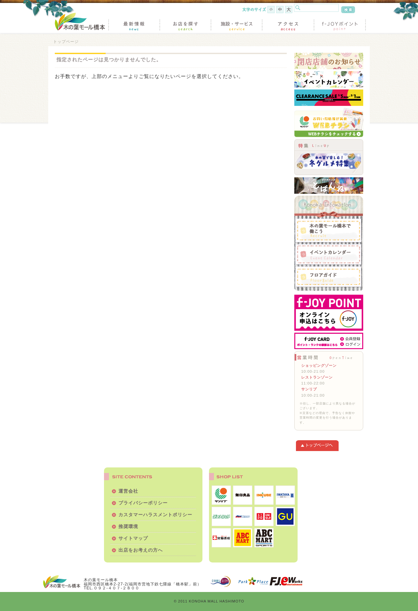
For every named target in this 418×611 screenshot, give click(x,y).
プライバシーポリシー (143, 502)
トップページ (66, 41)
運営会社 (128, 491)
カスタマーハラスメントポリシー (155, 514)
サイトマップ (133, 538)
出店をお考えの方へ (140, 550)
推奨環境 (128, 526)
